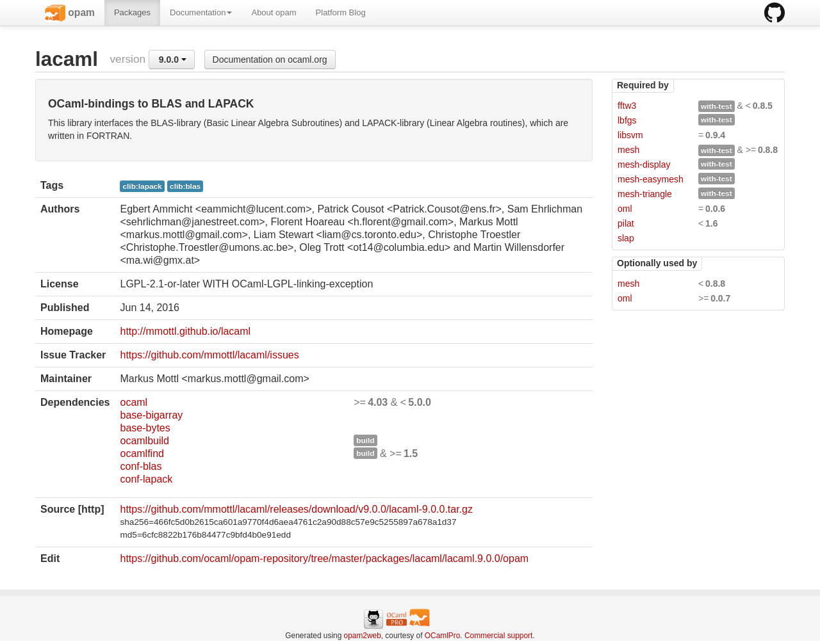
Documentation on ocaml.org (270, 59)
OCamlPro (443, 635)
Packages (132, 12)
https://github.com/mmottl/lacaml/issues (209, 354)
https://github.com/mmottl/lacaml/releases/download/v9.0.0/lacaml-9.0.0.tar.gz (296, 509)
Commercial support (498, 635)
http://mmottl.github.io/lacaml (185, 331)
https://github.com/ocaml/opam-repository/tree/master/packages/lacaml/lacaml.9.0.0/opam (324, 558)
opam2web (362, 635)
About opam (273, 12)
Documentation (201, 12)
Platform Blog (341, 12)
